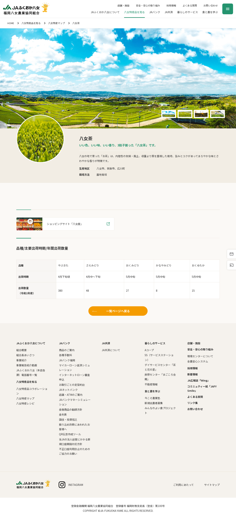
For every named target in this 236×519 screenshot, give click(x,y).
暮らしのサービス (187, 12)
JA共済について (111, 350)
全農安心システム (197, 361)
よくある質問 (190, 5)
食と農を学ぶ (210, 12)
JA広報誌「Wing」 (198, 380)
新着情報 (192, 374)
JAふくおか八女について (105, 12)
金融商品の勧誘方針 (70, 409)
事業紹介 (21, 360)
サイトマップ (212, 485)
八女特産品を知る (134, 12)
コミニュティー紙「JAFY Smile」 (202, 388)
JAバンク (154, 12)
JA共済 (169, 12)
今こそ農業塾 (152, 398)
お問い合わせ (210, 5)
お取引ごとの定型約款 (72, 385)
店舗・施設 (123, 5)
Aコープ (149, 350)
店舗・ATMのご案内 (70, 395)
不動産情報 (151, 384)
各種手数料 (65, 355)
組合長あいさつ (25, 355)
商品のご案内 (67, 350)
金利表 (63, 414)
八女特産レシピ (25, 403)
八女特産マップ (56, 23)
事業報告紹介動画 (26, 365)
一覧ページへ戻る (118, 311)
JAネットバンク (68, 390)
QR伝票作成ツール (70, 434)
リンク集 (192, 403)
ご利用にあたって (183, 485)
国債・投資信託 (68, 419)
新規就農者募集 (154, 403)
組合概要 (21, 350)
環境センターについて (200, 356)
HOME (10, 23)
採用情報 (171, 5)
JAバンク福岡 (67, 360)
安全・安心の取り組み (148, 5)
